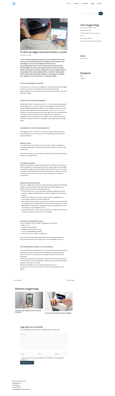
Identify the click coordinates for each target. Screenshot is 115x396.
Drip (29, 267)
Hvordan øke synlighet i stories (88, 28)
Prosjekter (86, 3)
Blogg (93, 3)
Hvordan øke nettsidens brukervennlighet (53, 314)
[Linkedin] (89, 384)
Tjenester (78, 3)
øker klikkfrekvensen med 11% (56, 110)
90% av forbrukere (48, 104)
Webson (36, 267)
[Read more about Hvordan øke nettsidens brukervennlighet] (59, 301)
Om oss (71, 3)
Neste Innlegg (71, 280)
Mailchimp (25, 267)
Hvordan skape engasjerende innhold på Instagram (29, 311)
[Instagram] (82, 384)
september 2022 (84, 61)
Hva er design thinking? (86, 38)
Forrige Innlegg (17, 280)
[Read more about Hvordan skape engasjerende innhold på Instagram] (29, 300)
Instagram (83, 81)
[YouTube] (95, 384)
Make (32, 267)
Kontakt (99, 3)
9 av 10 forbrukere (35, 106)
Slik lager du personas (86, 30)
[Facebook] (75, 384)
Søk (101, 13)
